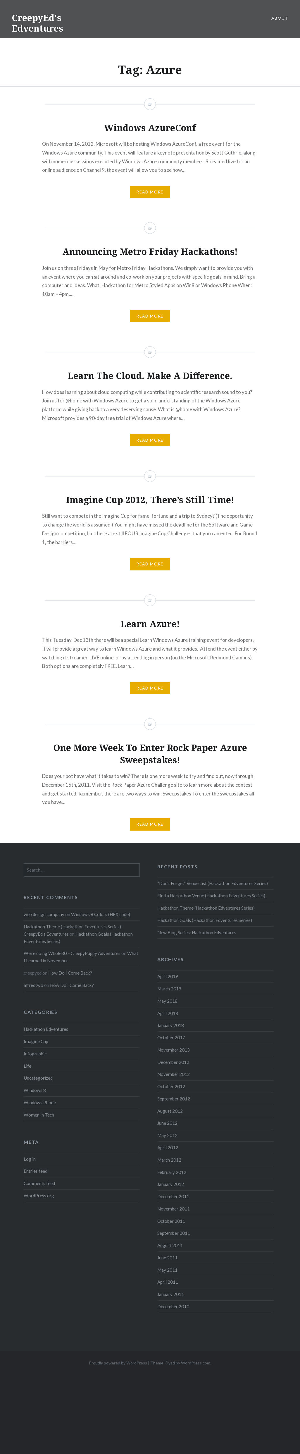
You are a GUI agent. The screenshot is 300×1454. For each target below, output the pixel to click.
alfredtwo (33, 985)
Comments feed (39, 1183)
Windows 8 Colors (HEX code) (100, 914)
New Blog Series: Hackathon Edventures (196, 932)
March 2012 (169, 1159)
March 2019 (169, 988)
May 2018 (167, 1001)
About (279, 18)
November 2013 (173, 1049)
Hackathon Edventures (46, 1029)
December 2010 (173, 1306)
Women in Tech (39, 1114)
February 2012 (171, 1172)
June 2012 (167, 1123)
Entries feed (35, 1171)
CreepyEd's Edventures (37, 23)
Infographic (35, 1053)
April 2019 (167, 976)
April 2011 (167, 1282)
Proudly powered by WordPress (118, 1362)
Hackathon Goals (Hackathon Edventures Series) (204, 920)
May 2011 (167, 1270)
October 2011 (171, 1221)
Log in (30, 1159)
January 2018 (170, 1025)
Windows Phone (40, 1102)
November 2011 (173, 1208)
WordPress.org (39, 1195)
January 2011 (170, 1294)
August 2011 (170, 1245)
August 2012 (170, 1111)
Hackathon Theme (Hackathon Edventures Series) (206, 908)
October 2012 (171, 1086)
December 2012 (173, 1062)
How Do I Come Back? (70, 972)
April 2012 (167, 1147)
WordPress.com (195, 1362)
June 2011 (167, 1257)
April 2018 (167, 1013)
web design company (44, 914)
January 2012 (170, 1184)
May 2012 (167, 1135)
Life (27, 1066)
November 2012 (173, 1074)
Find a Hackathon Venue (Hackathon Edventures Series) (211, 895)
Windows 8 (35, 1090)
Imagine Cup (36, 1041)
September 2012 (173, 1098)
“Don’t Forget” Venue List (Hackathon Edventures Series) (212, 883)
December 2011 (173, 1196)
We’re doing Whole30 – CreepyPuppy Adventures (72, 953)
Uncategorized (38, 1078)
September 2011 (173, 1233)
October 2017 (171, 1037)
